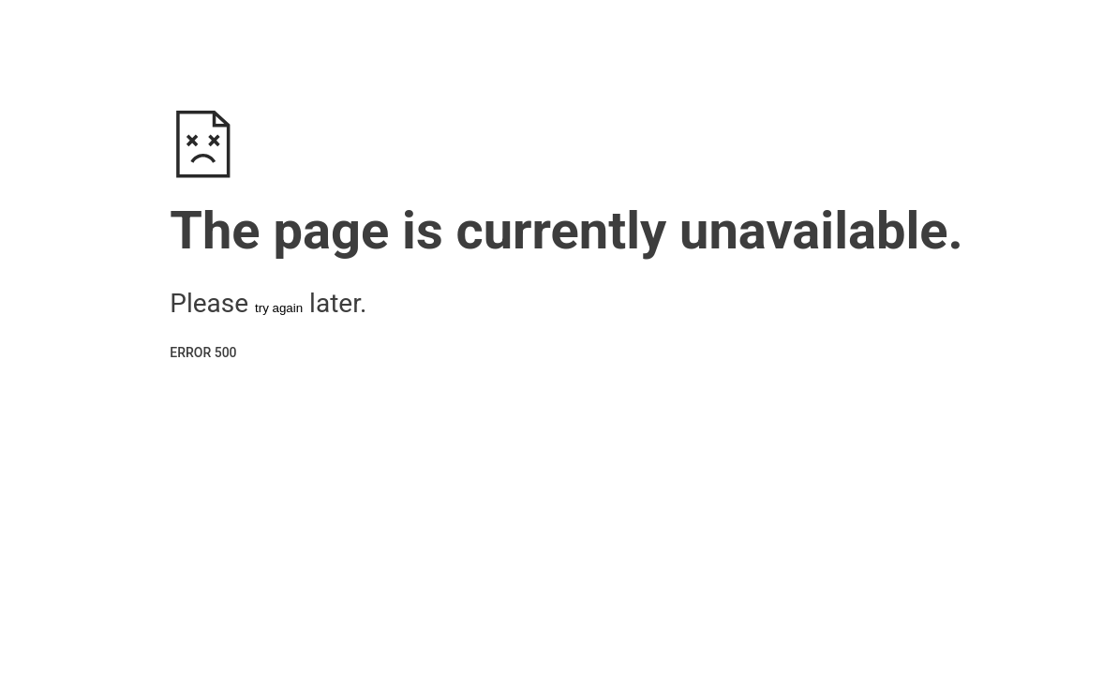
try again (279, 308)
